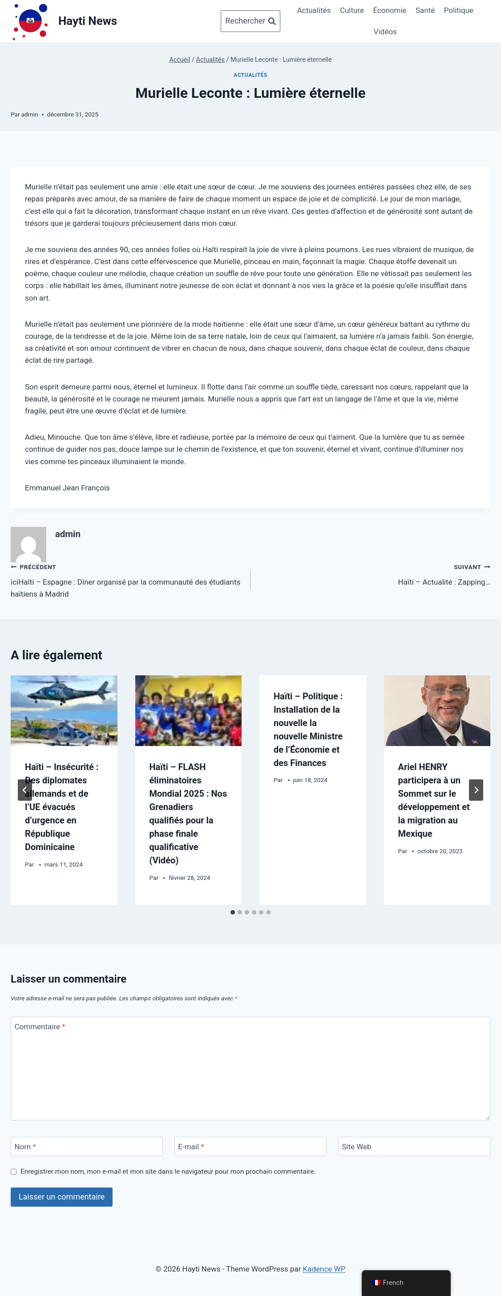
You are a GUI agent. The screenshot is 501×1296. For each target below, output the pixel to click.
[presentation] (64, 710)
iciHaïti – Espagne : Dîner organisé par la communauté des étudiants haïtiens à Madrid (127, 580)
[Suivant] (476, 790)
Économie (389, 10)
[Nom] (87, 1146)
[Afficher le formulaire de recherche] (250, 21)
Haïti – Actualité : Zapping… (374, 574)
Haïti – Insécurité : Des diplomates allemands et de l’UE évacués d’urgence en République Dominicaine (61, 807)
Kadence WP (324, 1268)
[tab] (232, 912)
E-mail (191, 1146)
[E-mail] (250, 1146)
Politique (458, 10)
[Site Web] (414, 1146)
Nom (25, 1146)
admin (29, 114)
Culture (352, 10)
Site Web (356, 1146)
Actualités (314, 10)
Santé (425, 10)
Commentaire (40, 1026)
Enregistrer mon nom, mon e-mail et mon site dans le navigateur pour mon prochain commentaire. (167, 1172)
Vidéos (385, 31)
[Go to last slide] (25, 790)
